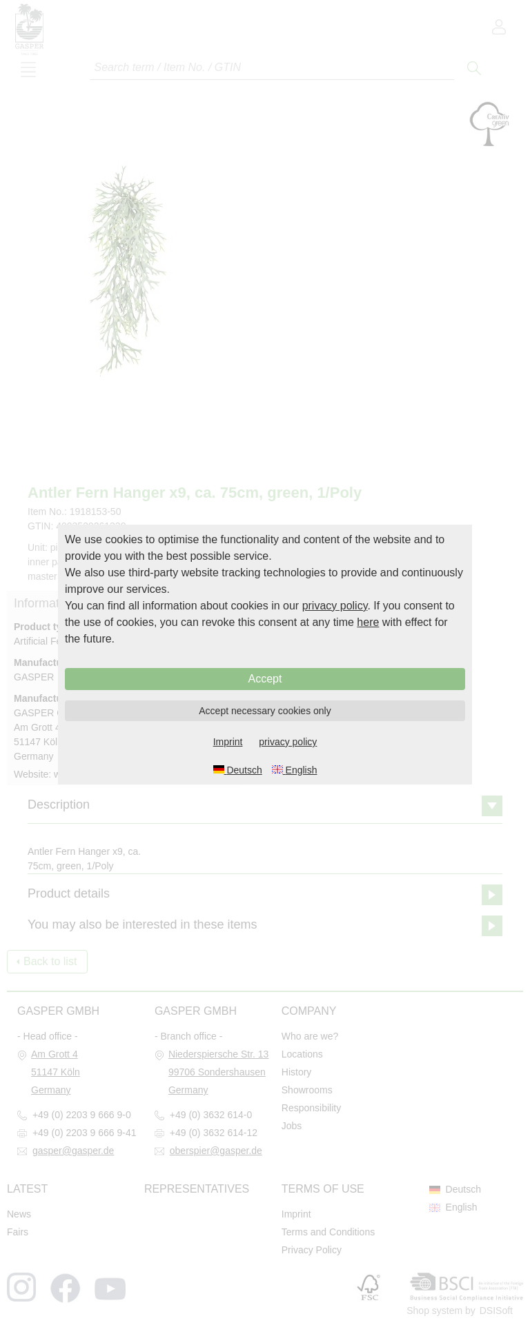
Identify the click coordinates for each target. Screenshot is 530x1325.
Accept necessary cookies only (265, 710)
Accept (265, 679)
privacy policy (335, 605)
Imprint (228, 741)
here (368, 622)
